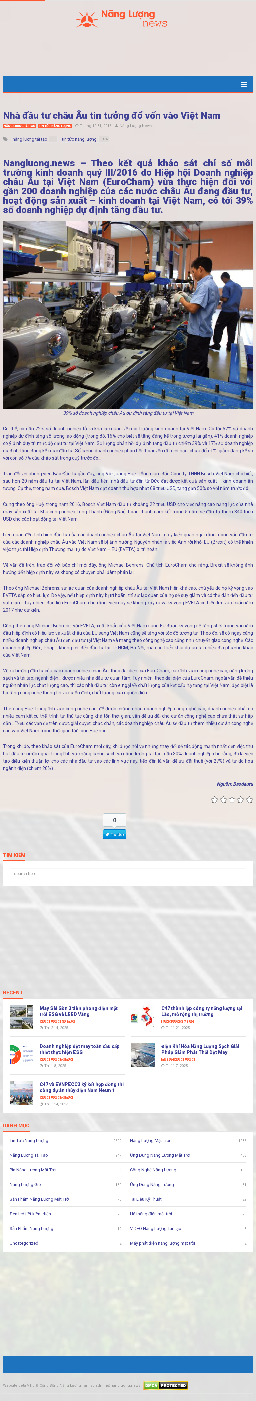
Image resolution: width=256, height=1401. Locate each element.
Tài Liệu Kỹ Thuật (146, 1199)
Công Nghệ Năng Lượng (153, 1170)
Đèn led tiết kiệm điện (30, 1214)
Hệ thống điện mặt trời (151, 1214)
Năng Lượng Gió (25, 1184)
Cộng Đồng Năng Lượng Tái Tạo (67, 1385)
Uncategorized (24, 1243)
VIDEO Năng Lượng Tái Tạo (155, 1228)
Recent (13, 993)
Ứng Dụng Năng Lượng (152, 1184)
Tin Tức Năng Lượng (55, 126)
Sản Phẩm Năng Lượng (31, 1228)
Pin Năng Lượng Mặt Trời (33, 1170)
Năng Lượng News (136, 126)
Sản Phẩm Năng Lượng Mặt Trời (40, 1199)
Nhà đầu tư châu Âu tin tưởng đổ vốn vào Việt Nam (111, 115)
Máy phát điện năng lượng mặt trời (162, 1243)
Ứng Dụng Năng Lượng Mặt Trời (160, 1155)
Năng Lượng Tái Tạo (19, 126)
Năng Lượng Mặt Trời (57, 1021)
